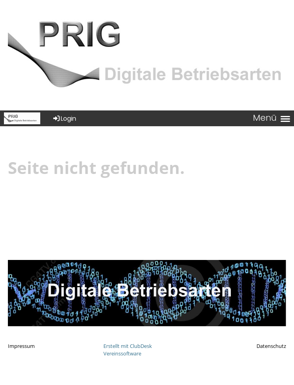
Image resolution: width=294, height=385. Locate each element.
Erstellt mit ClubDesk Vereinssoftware (127, 349)
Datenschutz (271, 345)
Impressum (21, 345)
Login (64, 118)
